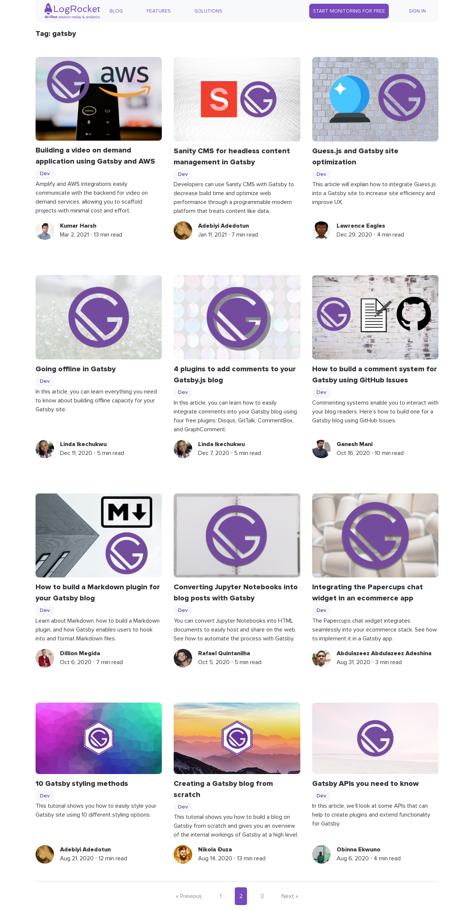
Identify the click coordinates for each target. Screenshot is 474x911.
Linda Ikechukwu (83, 444)
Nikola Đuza (215, 849)
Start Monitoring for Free (349, 11)
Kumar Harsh (78, 226)
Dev (45, 173)
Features (159, 11)
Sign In (417, 11)
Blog (116, 11)
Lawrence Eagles (361, 226)
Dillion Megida (80, 653)
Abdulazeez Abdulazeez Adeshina (384, 653)
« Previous (189, 896)
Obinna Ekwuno (358, 849)
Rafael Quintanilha (224, 653)
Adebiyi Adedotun (223, 226)
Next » (289, 896)
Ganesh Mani (355, 444)
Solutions (208, 11)
